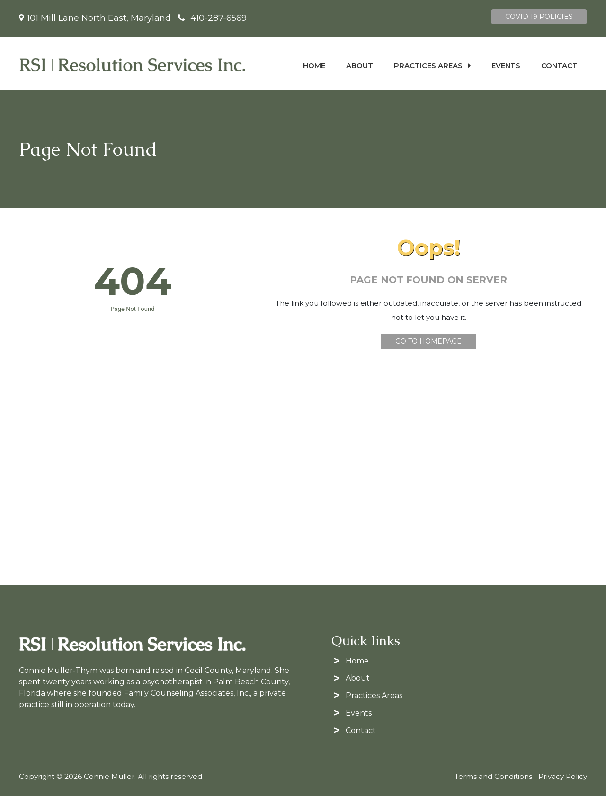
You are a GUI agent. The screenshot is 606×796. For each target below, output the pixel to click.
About (359, 65)
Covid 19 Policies (539, 16)
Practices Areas (432, 65)
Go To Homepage (428, 341)
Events (505, 65)
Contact (559, 65)
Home (314, 65)
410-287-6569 (218, 18)
